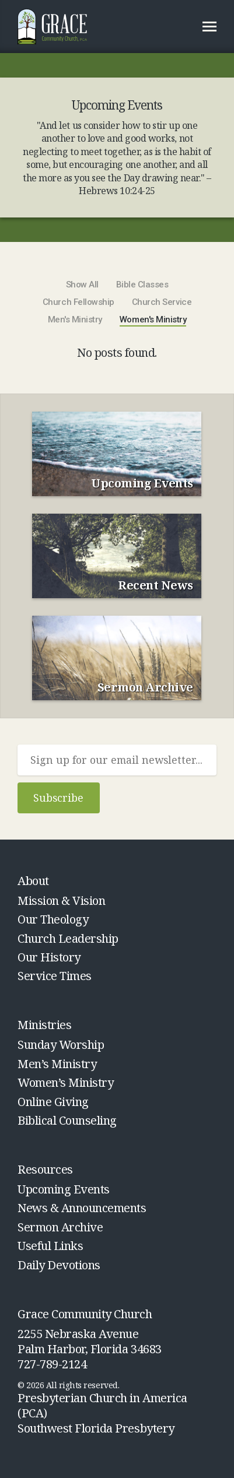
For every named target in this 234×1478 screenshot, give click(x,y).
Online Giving (53, 1102)
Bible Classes (142, 285)
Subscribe (58, 798)
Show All (82, 285)
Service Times (55, 976)
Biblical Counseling (67, 1120)
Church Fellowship (78, 302)
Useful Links (50, 1246)
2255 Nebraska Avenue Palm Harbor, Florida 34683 (90, 1341)
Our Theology (53, 919)
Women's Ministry (153, 320)
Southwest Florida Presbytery (96, 1428)
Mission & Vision (61, 900)
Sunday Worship (61, 1044)
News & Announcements (82, 1208)
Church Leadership (68, 938)
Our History (49, 957)
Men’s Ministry (57, 1064)
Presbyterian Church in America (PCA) (102, 1405)
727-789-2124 (52, 1364)
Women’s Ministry (65, 1082)
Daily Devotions (59, 1265)
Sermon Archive (60, 1227)
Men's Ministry (75, 320)
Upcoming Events (64, 1189)
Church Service (161, 302)
